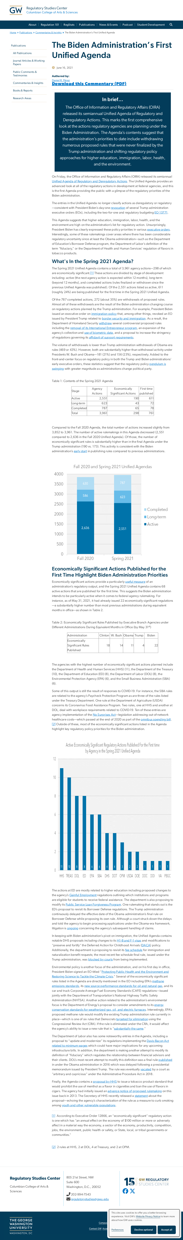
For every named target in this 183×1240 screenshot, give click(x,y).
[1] (92, 273)
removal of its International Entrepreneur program (103, 328)
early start (80, 451)
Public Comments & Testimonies (25, 74)
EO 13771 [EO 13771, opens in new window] (161, 212)
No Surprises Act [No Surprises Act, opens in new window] (104, 714)
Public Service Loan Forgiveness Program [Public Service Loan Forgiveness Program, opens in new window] (93, 904)
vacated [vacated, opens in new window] (146, 1069)
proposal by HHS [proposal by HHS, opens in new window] (105, 1081)
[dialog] (144, 1222)
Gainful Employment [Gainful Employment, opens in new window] (83, 895)
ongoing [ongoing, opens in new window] (72, 928)
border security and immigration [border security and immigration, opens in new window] (124, 318)
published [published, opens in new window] (165, 1060)
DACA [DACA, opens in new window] (146, 945)
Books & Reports (23, 90)
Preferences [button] (117, 1230)
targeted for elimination (132, 1019)
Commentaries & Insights (48, 32)
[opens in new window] (126, 1193)
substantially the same (129, 1028)
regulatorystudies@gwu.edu (90, 1199)
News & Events (108, 24)
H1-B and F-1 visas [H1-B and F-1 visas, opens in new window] (129, 940)
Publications (87, 24)
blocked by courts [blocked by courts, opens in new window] (100, 959)
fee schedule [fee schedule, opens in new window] (133, 950)
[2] (54, 724)
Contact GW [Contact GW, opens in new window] (95, 1229)
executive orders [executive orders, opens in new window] (158, 229)
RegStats (69, 24)
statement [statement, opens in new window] (141, 1096)
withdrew (105, 323)
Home (13, 32)
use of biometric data (98, 332)
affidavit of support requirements (111, 337)
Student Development (151, 24)
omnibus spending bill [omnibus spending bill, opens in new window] (156, 719)
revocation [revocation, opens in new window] (118, 208)
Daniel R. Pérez (61, 80)
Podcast (128, 24)
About (32, 24)
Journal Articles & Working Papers (29, 62)
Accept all (166, 1230)
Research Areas (22, 98)
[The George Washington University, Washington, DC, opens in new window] (21, 1225)
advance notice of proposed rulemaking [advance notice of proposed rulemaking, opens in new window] (135, 1091)
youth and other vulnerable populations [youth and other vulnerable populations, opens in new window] (89, 1105)
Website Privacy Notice (148, 1216)
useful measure (135, 581)
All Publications (22, 53)
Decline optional (143, 1230)
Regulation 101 (50, 24)
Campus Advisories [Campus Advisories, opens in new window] (108, 1223)
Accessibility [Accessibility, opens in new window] (109, 1229)
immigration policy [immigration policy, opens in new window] (104, 313)
